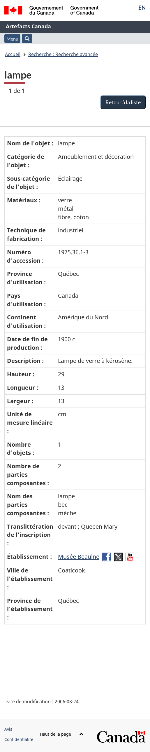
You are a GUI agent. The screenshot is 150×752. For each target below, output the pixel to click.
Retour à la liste (123, 102)
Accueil (12, 54)
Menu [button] (12, 38)
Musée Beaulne (78, 556)
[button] (27, 38)
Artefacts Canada (28, 26)
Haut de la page (62, 734)
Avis (8, 729)
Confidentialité (18, 739)
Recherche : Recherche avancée (63, 54)
